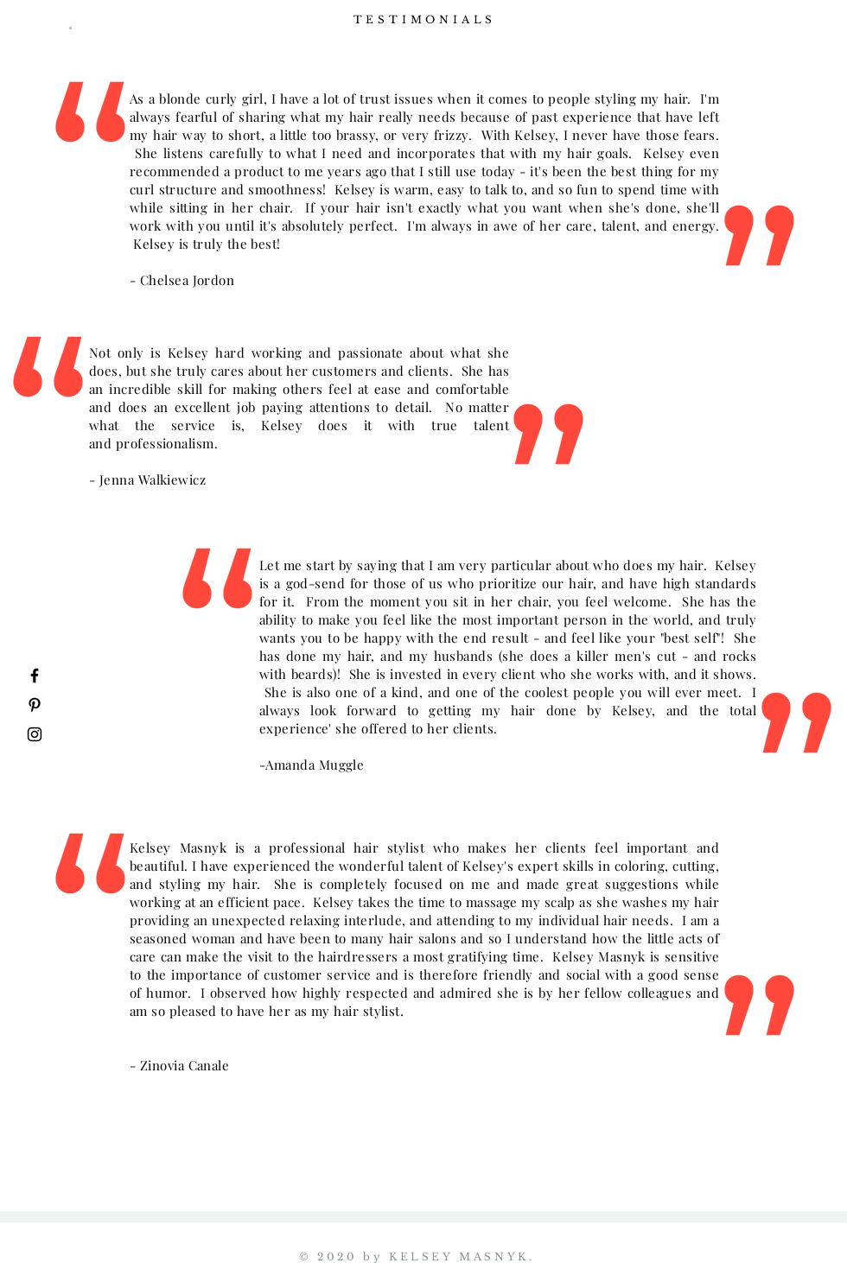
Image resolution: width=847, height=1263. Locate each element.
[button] (70, 28)
